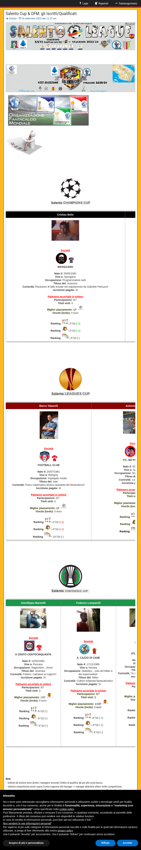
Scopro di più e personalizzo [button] (26, 842)
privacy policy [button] (65, 830)
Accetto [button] (127, 842)
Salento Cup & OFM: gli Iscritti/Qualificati (41, 13)
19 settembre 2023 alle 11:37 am (38, 18)
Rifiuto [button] (105, 842)
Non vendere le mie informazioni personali (27, 823)
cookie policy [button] (66, 809)
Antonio (13, 18)
